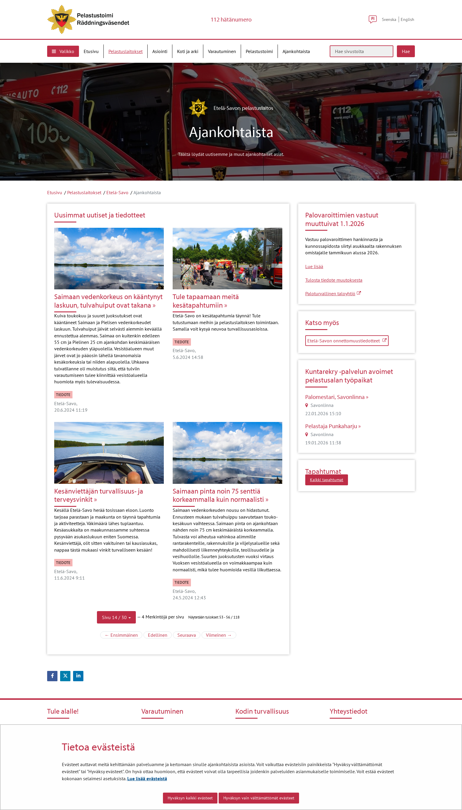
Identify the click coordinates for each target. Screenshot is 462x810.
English (407, 19)
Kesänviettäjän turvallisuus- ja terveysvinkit (98, 495)
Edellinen (160, 634)
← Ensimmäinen (123, 634)
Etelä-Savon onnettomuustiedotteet (348, 340)
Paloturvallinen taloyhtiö (333, 293)
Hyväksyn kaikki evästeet (190, 798)
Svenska (389, 19)
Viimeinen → (221, 634)
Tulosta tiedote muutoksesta (333, 280)
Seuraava (188, 634)
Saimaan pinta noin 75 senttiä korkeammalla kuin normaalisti (218, 495)
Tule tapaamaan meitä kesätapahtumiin (206, 300)
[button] (116, 617)
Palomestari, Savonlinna (335, 396)
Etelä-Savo (117, 192)
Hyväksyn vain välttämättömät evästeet (258, 798)
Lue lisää (314, 266)
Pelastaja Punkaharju (331, 426)
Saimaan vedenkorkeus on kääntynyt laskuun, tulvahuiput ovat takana (108, 300)
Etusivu (54, 192)
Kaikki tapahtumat (326, 479)
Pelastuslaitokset (84, 192)
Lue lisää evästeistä (147, 778)
